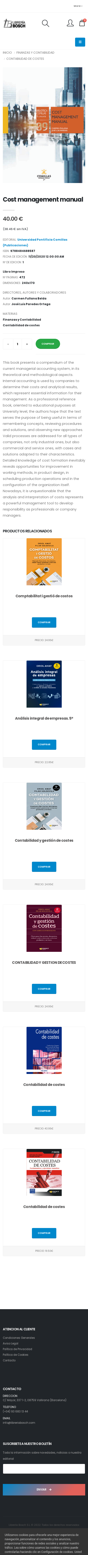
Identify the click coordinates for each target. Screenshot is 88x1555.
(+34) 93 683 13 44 (15, 1411)
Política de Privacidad (17, 1349)
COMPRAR (48, 344)
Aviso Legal (10, 1343)
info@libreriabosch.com (19, 1423)
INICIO (7, 53)
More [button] (78, 6)
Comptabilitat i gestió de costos (44, 596)
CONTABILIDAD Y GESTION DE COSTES (44, 962)
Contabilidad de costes (25, 59)
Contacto (9, 1360)
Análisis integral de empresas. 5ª (44, 718)
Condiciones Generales (19, 1338)
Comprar (44, 622)
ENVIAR (44, 1489)
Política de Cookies (15, 1355)
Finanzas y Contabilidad (35, 53)
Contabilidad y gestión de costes (44, 840)
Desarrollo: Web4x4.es (44, 1531)
